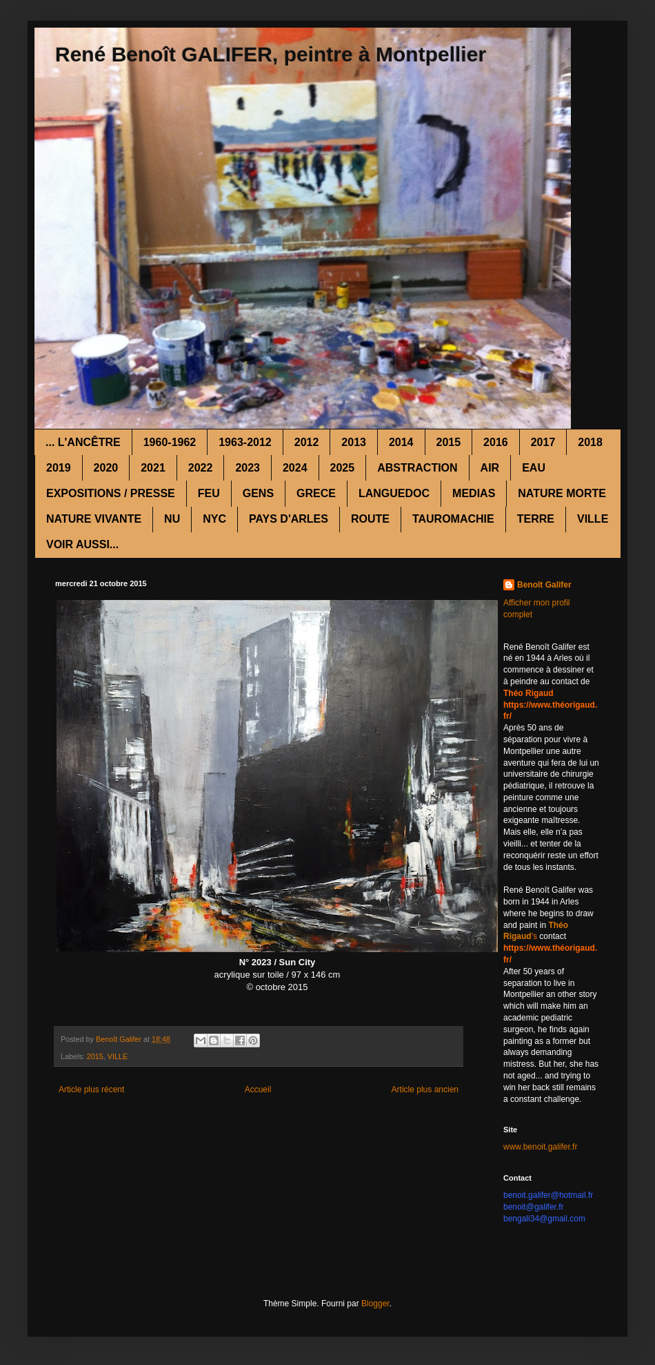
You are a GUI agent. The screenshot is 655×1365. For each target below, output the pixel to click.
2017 (543, 442)
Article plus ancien (425, 1089)
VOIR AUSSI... (82, 544)
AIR (490, 468)
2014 (401, 442)
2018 (590, 442)
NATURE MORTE (562, 493)
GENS (258, 493)
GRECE (316, 493)
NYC (214, 519)
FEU (209, 493)
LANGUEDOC (394, 493)
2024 (295, 468)
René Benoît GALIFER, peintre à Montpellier (270, 54)
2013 (353, 442)
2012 (306, 442)
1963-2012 (245, 442)
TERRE (535, 519)
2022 (200, 468)
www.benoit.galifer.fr (540, 1147)
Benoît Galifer (544, 585)
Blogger (375, 1303)
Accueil (258, 1089)
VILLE (592, 519)
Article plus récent (91, 1089)
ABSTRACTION (417, 468)
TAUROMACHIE (453, 519)
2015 (448, 442)
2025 (342, 468)
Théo (558, 925)
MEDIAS (473, 493)
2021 (153, 468)
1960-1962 (169, 442)
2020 (106, 468)
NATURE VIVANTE (93, 519)
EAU (533, 468)
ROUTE (370, 519)
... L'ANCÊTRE (83, 442)
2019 (58, 468)
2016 (495, 442)
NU (172, 519)
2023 (247, 468)
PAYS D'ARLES (288, 519)
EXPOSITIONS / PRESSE (110, 493)
